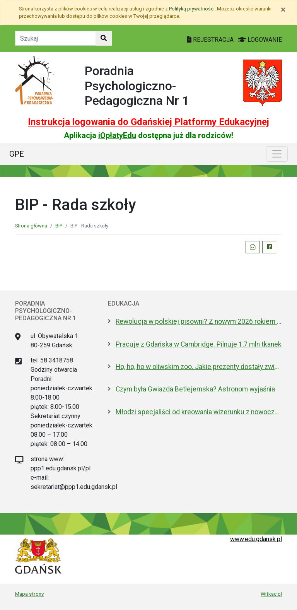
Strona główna (31, 226)
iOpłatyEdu (117, 135)
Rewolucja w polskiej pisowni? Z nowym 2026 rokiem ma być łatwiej (199, 321)
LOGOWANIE (260, 39)
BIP (58, 226)
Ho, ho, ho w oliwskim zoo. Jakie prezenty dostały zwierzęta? (199, 367)
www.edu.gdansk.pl (256, 539)
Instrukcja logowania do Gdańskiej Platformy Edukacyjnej (148, 121)
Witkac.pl (271, 594)
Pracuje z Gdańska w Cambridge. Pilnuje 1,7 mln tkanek (199, 344)
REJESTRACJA (211, 39)
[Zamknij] (283, 9)
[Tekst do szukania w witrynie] (55, 38)
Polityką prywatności (192, 9)
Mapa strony (29, 594)
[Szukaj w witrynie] (104, 38)
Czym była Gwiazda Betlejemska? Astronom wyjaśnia (195, 389)
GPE (16, 154)
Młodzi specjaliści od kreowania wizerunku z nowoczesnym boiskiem (199, 412)
